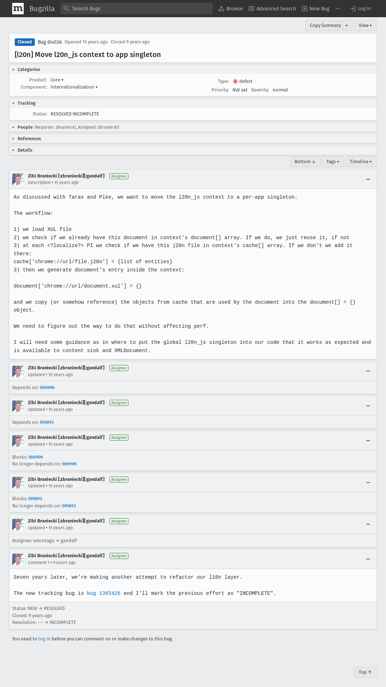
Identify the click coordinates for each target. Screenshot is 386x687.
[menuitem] (231, 8)
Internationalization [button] (74, 87)
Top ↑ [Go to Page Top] (365, 664)
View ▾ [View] (365, 25)
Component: (34, 87)
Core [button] (57, 79)
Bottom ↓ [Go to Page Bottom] (305, 161)
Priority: (220, 90)
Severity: (260, 90)
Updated (36, 366)
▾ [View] (346, 25)
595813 (46, 414)
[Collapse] (368, 179)
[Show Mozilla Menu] (18, 8)
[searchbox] (137, 8)
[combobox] (137, 8)
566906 (47, 379)
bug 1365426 (102, 585)
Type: (223, 81)
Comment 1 (39, 554)
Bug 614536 (50, 42)
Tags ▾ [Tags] (332, 161)
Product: (38, 79)
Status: (40, 114)
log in (44, 630)
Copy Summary (325, 25)
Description (39, 182)
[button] (360, 8)
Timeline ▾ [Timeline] (361, 161)
